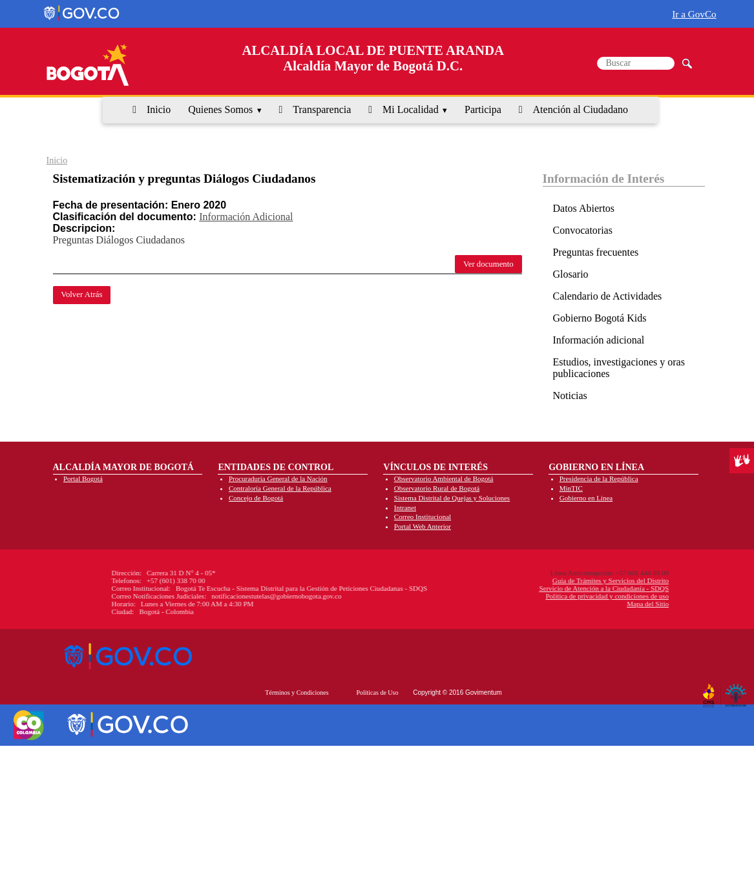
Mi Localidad (410, 109)
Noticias (570, 395)
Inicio (159, 109)
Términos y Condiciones (296, 692)
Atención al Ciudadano (581, 109)
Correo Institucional (422, 516)
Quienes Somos (220, 109)
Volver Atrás (81, 294)
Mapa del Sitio (540, 604)
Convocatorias (583, 230)
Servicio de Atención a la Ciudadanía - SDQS (496, 588)
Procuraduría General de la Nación (278, 478)
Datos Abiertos (584, 208)
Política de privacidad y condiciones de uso (499, 596)
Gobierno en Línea (586, 498)
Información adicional (599, 339)
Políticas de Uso (377, 692)
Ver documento (488, 264)
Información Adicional (246, 216)
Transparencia (322, 109)
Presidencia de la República (599, 478)
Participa (483, 109)
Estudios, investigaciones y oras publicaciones (619, 367)
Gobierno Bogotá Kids (600, 318)
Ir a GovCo (694, 13)
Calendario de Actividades (607, 296)
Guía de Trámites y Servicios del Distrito (502, 580)
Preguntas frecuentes (596, 252)
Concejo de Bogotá (256, 498)
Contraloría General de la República (280, 488)
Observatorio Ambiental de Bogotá (444, 478)
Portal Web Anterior (422, 526)
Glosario (571, 274)
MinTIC (571, 488)
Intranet (405, 507)
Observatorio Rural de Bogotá (436, 488)
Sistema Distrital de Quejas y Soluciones (452, 498)
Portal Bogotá (83, 478)
